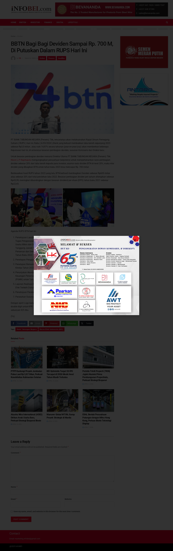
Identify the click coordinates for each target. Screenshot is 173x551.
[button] (135, 240)
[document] (86, 275)
